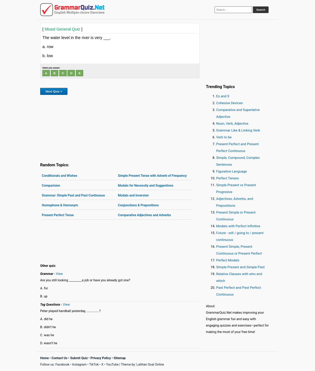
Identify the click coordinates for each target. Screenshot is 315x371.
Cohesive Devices (229, 103)
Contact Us (60, 358)
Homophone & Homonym (60, 205)
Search (260, 9)
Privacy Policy (101, 358)
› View (58, 274)
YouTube (112, 364)
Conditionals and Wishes (59, 176)
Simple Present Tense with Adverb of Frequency (152, 176)
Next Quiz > (54, 91)
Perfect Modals (227, 260)
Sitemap (120, 358)
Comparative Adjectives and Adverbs (144, 215)
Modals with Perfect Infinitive (238, 226)
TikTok (94, 364)
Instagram (79, 364)
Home (44, 358)
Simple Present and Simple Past (240, 267)
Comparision (51, 185)
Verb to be (224, 137)
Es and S (222, 96)
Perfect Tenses (227, 178)
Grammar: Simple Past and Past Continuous (73, 195)
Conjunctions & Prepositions (138, 205)
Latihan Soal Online (150, 364)
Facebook (62, 364)
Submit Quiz (79, 358)
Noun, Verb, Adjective (232, 123)
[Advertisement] (120, 128)
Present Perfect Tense (58, 215)
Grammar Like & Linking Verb (238, 130)
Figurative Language (231, 171)
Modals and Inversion (133, 195)
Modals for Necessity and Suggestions (145, 185)
